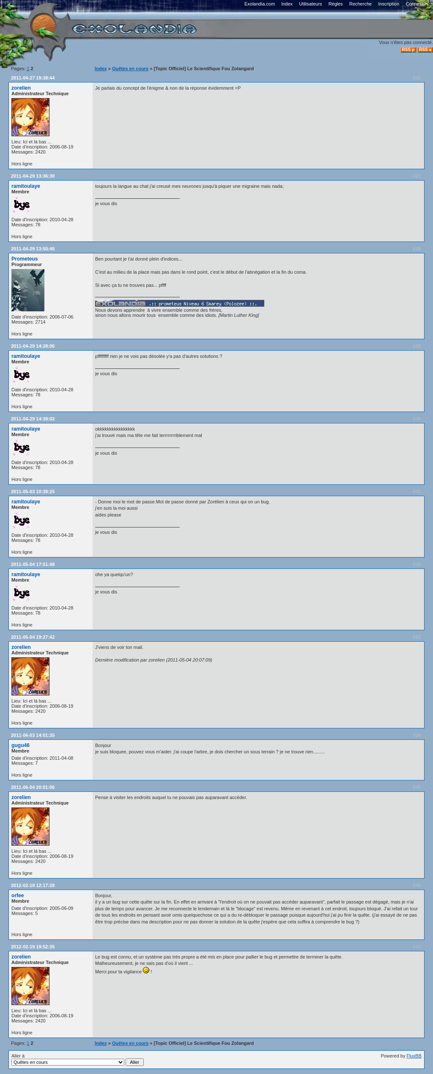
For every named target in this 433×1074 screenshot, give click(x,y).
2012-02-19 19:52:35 (33, 946)
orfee (17, 895)
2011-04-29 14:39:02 (33, 418)
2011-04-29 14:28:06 (33, 346)
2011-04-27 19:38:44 (33, 77)
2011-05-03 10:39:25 (33, 491)
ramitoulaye (25, 186)
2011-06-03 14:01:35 (33, 735)
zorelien (21, 88)
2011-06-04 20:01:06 (33, 787)
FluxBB (414, 1055)
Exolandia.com (259, 3)
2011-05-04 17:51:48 (33, 564)
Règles (336, 3)
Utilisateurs (310, 3)
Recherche (360, 3)
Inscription (388, 3)
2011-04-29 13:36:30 (33, 176)
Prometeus (24, 259)
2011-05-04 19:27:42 (33, 637)
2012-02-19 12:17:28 (33, 885)
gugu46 (20, 745)
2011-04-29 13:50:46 (33, 248)
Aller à (77, 1059)
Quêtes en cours (130, 68)
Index (287, 3)
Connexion (417, 3)
